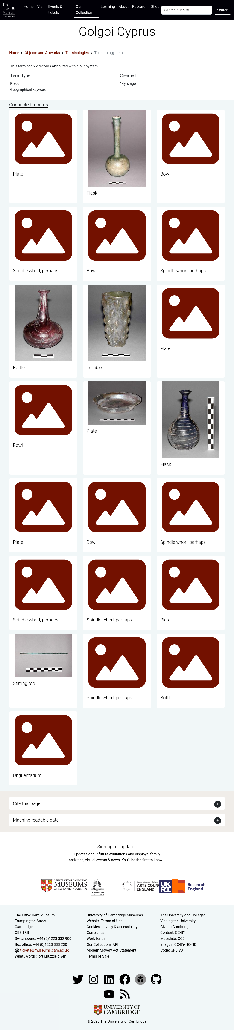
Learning (108, 6)
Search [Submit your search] (222, 10)
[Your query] (186, 10)
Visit (40, 6)
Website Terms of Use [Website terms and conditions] (105, 921)
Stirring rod (24, 683)
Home (29, 6)
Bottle (19, 367)
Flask (92, 193)
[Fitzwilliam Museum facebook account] (109, 979)
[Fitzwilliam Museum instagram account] (94, 979)
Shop (155, 6)
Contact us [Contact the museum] (95, 932)
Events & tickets (55, 9)
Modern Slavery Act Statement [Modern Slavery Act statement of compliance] (111, 950)
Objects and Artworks (42, 53)
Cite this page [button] (26, 803)
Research (139, 6)
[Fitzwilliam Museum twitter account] (78, 979)
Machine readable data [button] (36, 820)
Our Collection (84, 9)
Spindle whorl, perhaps (35, 270)
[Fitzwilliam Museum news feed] (124, 994)
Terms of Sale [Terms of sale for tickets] (98, 956)
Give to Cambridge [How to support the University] (175, 927)
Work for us (96, 938)
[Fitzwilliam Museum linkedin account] (125, 979)
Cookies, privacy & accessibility (112, 927)
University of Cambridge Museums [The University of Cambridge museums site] (115, 915)
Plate (18, 174)
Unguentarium (27, 775)
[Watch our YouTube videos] (109, 994)
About (124, 6)
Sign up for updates (117, 846)
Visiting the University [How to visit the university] (178, 921)
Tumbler (95, 367)
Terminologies (77, 53)
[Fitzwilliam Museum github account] (156, 979)
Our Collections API (102, 944)
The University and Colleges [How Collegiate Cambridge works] (182, 915)
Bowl (165, 174)
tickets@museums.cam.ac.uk (44, 950)
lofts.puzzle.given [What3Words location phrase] (52, 956)
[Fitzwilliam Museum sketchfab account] (141, 979)
